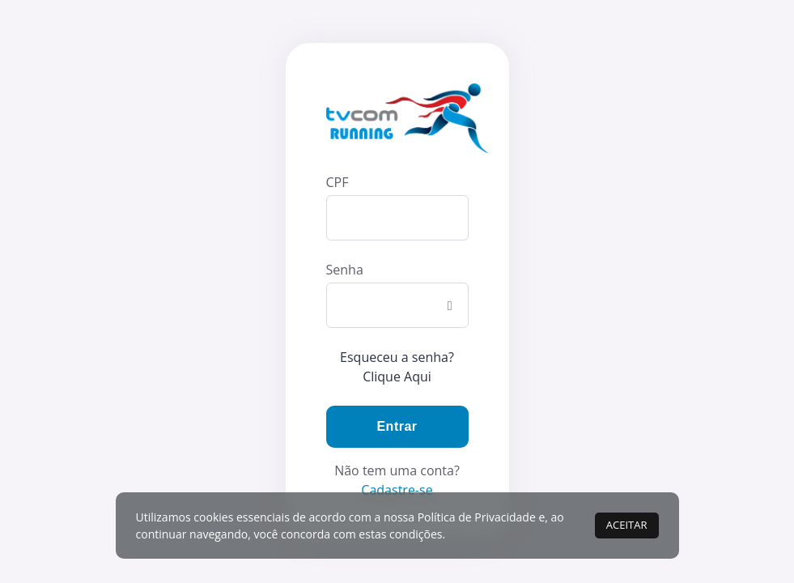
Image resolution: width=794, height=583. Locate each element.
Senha (344, 270)
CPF (337, 182)
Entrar (396, 426)
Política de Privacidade (477, 517)
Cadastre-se (396, 490)
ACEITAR (627, 524)
